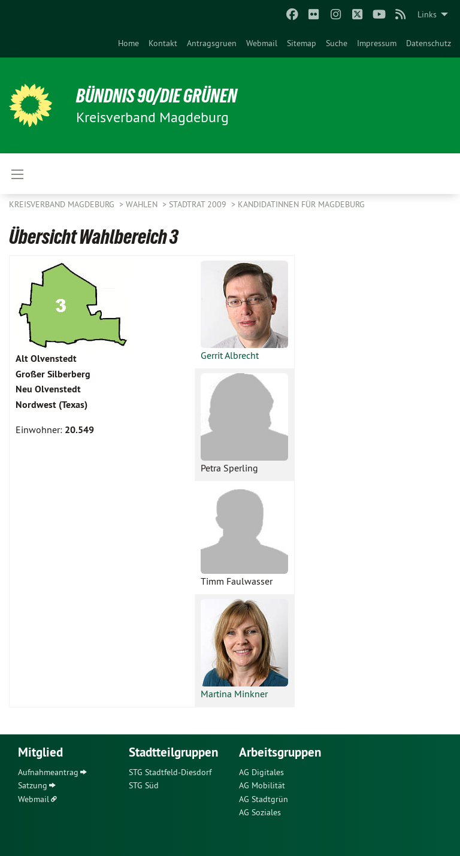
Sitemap (301, 43)
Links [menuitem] (427, 14)
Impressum (377, 43)
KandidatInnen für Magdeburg (301, 204)
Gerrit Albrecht (230, 355)
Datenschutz (428, 43)
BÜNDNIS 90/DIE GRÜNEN (156, 96)
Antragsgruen (212, 43)
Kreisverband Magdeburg (63, 204)
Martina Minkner (234, 694)
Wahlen (143, 204)
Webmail (261, 43)
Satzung (32, 785)
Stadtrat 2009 (199, 204)
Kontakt (163, 43)
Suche (336, 43)
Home (128, 43)
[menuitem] (128, 43)
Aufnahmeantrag (48, 772)
